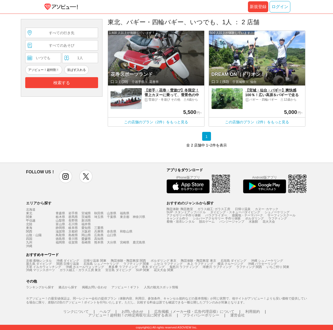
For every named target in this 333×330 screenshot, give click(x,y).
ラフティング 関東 (136, 264)
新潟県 (86, 220)
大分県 (111, 242)
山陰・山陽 (34, 235)
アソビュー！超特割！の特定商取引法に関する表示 (130, 315)
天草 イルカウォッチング (43, 267)
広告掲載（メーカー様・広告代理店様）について (194, 311)
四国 (29, 238)
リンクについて (76, 311)
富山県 (60, 224)
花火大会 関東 (163, 270)
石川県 (73, 224)
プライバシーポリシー (201, 315)
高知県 (99, 239)
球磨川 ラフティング (217, 267)
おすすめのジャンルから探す (190, 203)
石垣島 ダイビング (233, 260)
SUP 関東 (142, 270)
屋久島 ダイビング (39, 264)
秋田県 (99, 213)
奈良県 (111, 231)
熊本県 (99, 242)
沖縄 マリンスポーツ (40, 270)
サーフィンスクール (281, 215)
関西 (29, 231)
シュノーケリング (277, 212)
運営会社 (237, 315)
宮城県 (86, 213)
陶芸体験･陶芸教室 (179, 209)
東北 (29, 213)
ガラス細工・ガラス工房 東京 (80, 270)
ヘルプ (105, 311)
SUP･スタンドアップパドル (186, 212)
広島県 (99, 235)
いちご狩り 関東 (278, 267)
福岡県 (60, 242)
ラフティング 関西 (249, 267)
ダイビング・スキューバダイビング (235, 212)
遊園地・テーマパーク (247, 215)
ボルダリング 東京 (163, 260)
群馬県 (73, 217)
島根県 (73, 235)
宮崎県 (124, 242)
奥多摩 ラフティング (122, 267)
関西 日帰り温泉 (67, 264)
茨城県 (86, 217)
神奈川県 (139, 217)
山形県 (111, 213)
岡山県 (86, 235)
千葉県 (111, 217)
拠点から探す (68, 287)
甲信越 (30, 220)
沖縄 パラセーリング (262, 264)
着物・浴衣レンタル (180, 221)
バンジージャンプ (231, 221)
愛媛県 (86, 239)
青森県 (60, 213)
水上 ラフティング (200, 264)
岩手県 (73, 213)
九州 (29, 242)
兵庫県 (99, 231)
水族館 (253, 221)
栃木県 (60, 217)
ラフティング (277, 218)
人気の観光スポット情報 (161, 287)
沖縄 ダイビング (67, 260)
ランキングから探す (40, 287)
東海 (29, 227)
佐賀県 (73, 242)
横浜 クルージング (230, 264)
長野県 (73, 220)
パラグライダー (216, 215)
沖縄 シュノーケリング (267, 260)
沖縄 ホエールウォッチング (85, 267)
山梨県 (60, 220)
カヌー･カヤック (266, 209)
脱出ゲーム (207, 221)
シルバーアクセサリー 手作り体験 (216, 218)
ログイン (280, 6)
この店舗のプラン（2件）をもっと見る (156, 122)
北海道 (30, 209)
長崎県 (86, 242)
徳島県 (60, 239)
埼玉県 (99, 217)
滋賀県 (60, 231)
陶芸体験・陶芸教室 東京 (198, 260)
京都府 (73, 231)
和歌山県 (126, 231)
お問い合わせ (132, 311)
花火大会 (268, 221)
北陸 (29, 224)
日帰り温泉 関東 (95, 260)
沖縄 (29, 246)
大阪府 (86, 231)
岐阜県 (73, 228)
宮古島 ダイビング (118, 270)
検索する (61, 83)
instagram (65, 176)
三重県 (99, 228)
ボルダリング (254, 218)
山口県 (111, 235)
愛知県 (86, 228)
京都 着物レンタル (39, 260)
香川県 (73, 239)
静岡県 (60, 228)
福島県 (124, 213)
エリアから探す (39, 203)
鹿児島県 (139, 242)
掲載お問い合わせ (94, 287)
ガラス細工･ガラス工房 (213, 209)
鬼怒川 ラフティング (183, 267)
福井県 (86, 224)
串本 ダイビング (153, 267)
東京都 (124, 217)
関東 (29, 216)
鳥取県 (60, 235)
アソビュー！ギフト (125, 287)
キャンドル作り (177, 218)
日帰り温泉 (243, 209)
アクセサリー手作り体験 (183, 215)
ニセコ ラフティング (168, 264)
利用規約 (252, 311)
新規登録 (258, 6)
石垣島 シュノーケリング (101, 264)
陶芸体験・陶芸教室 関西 (128, 260)
